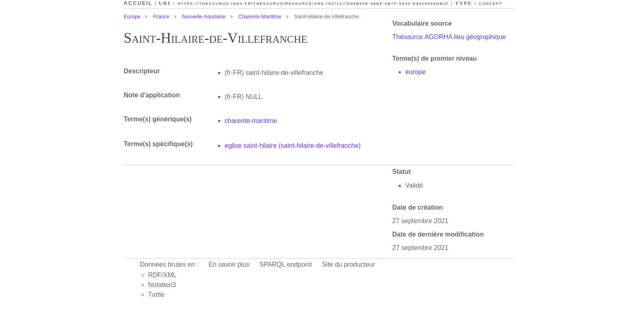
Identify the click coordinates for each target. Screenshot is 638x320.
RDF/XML (162, 275)
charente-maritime (251, 120)
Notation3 (162, 284)
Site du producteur (348, 264)
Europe (132, 16)
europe (415, 71)
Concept (491, 4)
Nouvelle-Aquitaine (203, 16)
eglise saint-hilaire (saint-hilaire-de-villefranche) (293, 145)
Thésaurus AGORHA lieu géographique (449, 36)
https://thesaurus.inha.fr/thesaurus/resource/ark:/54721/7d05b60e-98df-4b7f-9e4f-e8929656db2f (313, 4)
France (161, 16)
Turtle (156, 294)
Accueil (138, 3)
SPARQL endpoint (286, 264)
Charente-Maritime (260, 16)
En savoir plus (229, 264)
